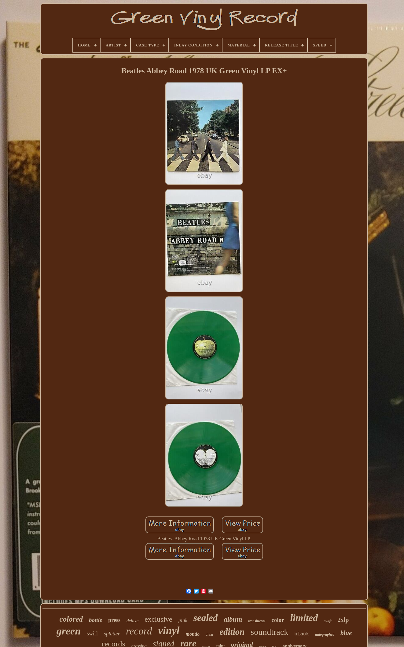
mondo (193, 634)
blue (346, 633)
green (69, 631)
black (301, 634)
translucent (256, 621)
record (139, 631)
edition (231, 632)
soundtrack (269, 632)
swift (328, 621)
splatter (112, 634)
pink (182, 620)
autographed (324, 634)
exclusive (158, 619)
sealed (205, 617)
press (114, 620)
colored (71, 619)
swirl (92, 633)
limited (304, 617)
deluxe (132, 620)
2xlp (343, 619)
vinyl (169, 631)
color (277, 620)
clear (209, 634)
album (233, 619)
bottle (95, 620)
